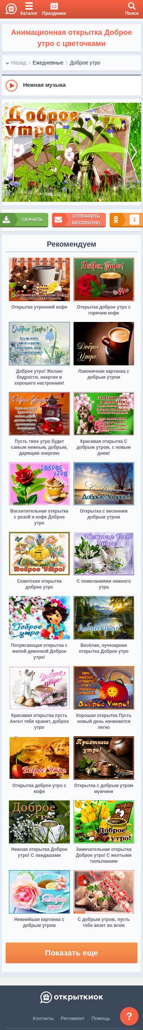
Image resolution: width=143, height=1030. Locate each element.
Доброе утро (85, 63)
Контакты (43, 1018)
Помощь (100, 1018)
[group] (71, 85)
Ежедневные (48, 63)
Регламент (73, 1018)
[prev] (9, 152)
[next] (133, 152)
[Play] (11, 86)
